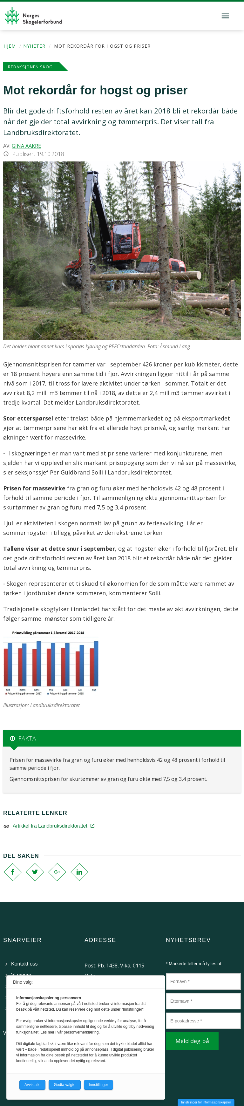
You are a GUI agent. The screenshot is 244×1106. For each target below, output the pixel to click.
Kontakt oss (24, 963)
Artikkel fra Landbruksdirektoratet (53, 826)
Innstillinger (98, 1084)
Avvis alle (32, 1084)
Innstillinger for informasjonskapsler (206, 1102)
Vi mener (21, 975)
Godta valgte (64, 1084)
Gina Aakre (26, 145)
